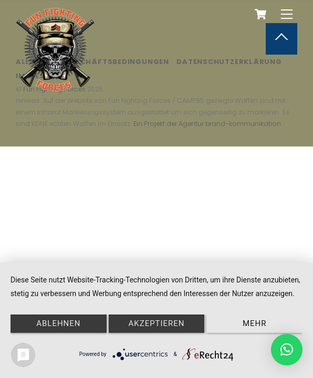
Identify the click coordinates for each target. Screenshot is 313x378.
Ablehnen (58, 323)
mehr (254, 323)
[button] (286, 349)
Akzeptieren (157, 323)
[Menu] (286, 14)
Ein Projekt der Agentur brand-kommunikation (207, 123)
